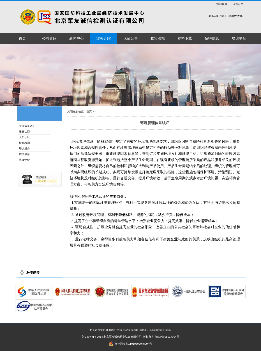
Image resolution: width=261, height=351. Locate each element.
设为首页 (238, 4)
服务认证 (24, 131)
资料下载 (185, 38)
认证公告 (130, 38)
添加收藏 (221, 4)
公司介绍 (49, 38)
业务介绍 (103, 38)
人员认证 (24, 137)
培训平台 (239, 38)
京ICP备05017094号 (167, 336)
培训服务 (24, 148)
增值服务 (24, 154)
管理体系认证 (27, 126)
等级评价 (24, 159)
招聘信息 (212, 38)
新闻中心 (76, 38)
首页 (22, 38)
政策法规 (157, 38)
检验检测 (24, 143)
